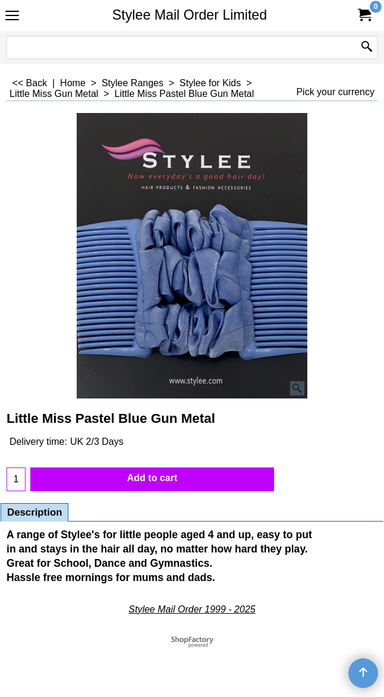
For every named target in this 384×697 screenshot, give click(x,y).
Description (34, 512)
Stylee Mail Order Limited (189, 15)
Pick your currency (335, 92)
